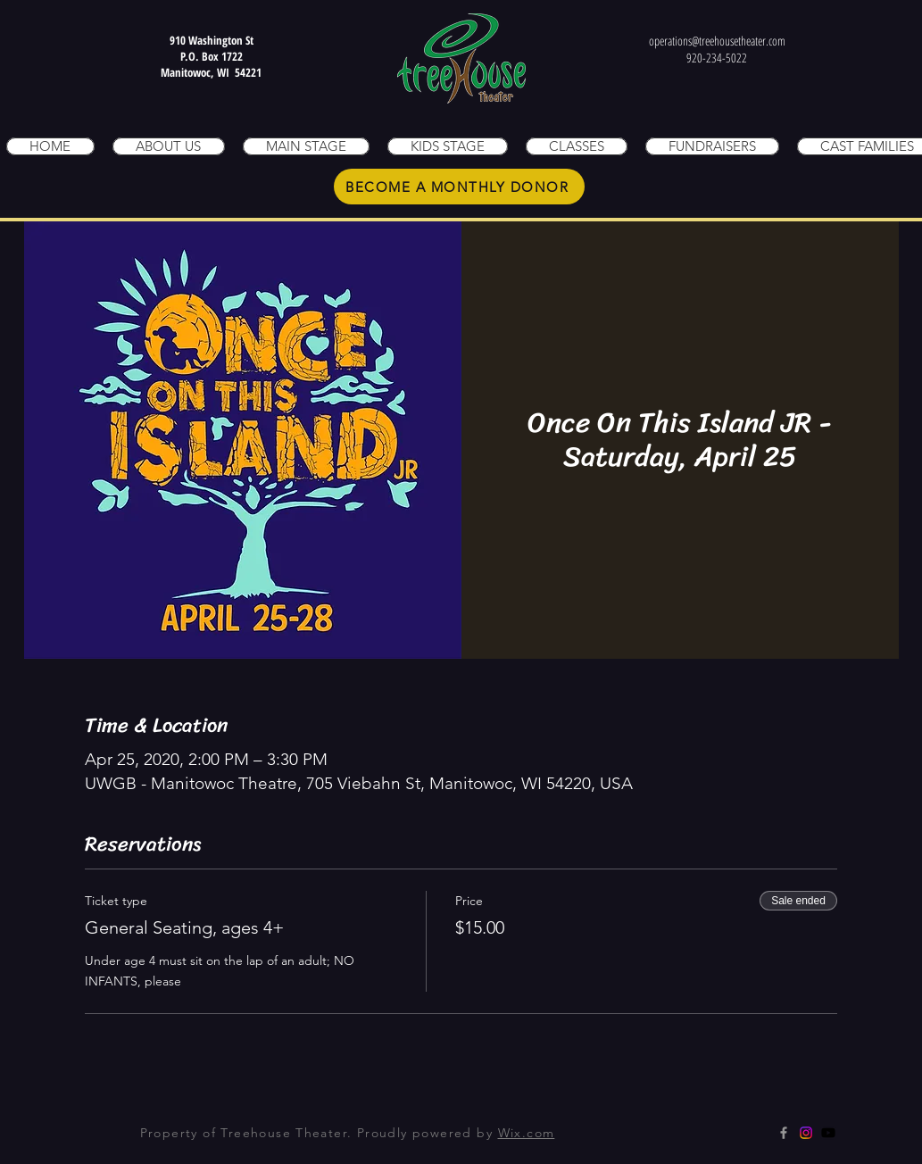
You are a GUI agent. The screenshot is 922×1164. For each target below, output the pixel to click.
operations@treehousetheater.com (717, 40)
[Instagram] (806, 1133)
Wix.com (526, 1133)
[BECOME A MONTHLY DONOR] (459, 186)
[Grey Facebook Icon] (784, 1133)
